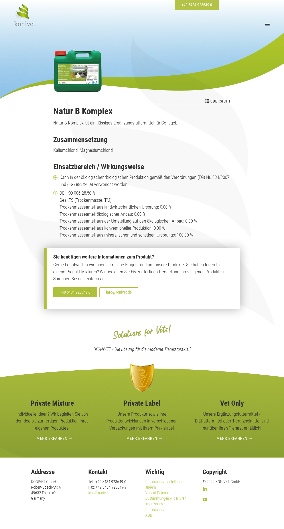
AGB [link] (148, 515)
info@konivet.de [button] (119, 292)
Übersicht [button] (220, 101)
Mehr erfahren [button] (52, 438)
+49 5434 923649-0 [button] (196, 4)
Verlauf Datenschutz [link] (160, 492)
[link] (24, 14)
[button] (267, 24)
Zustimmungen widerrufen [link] (165, 498)
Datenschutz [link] (155, 509)
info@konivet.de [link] (100, 492)
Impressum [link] (154, 503)
